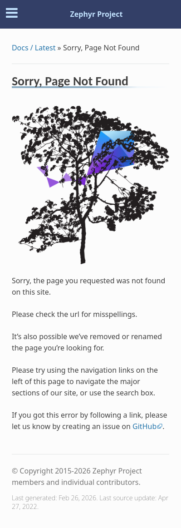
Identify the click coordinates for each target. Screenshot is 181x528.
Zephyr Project (96, 14)
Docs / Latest (34, 48)
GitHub (144, 426)
